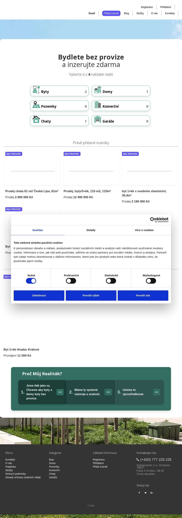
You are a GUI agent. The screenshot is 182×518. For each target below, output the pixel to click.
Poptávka (10, 470)
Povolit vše (143, 295)
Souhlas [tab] (37, 230)
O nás (154, 13)
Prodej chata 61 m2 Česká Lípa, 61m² (31, 194)
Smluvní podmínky (15, 477)
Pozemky (54, 470)
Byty (51, 463)
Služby (140, 13)
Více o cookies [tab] (144, 230)
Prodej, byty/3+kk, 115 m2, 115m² (87, 194)
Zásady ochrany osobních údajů (23, 480)
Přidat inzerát (111, 13)
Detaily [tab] (91, 230)
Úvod (92, 13)
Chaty (52, 477)
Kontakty (170, 13)
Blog (126, 13)
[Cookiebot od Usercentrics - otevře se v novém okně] (152, 220)
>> (60, 395)
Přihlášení (165, 7)
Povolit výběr (91, 295)
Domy (52, 466)
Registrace (147, 7)
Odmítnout (39, 295)
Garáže (53, 480)
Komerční (54, 473)
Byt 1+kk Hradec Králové (21, 353)
